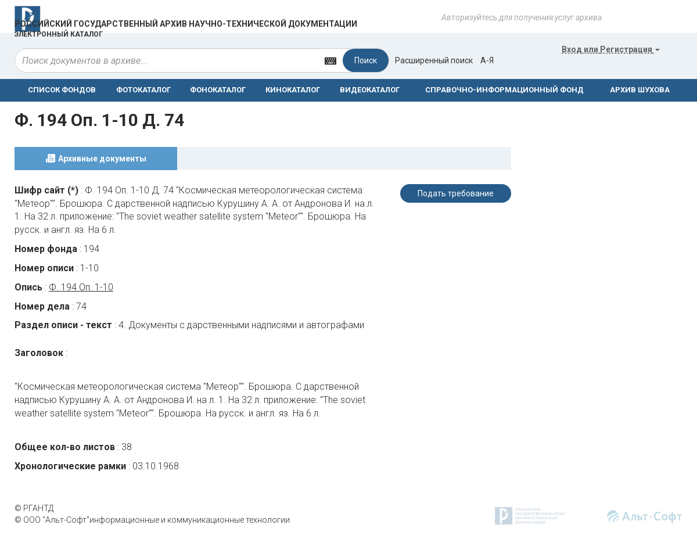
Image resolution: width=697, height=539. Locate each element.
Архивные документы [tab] (102, 158)
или (611, 49)
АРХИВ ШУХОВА (640, 89)
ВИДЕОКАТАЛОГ (370, 89)
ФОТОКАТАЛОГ (143, 89)
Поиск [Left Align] (365, 60)
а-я (487, 60)
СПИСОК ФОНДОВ (62, 89)
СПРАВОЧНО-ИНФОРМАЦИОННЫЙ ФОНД (504, 89)
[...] (166, 60)
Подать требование (456, 193)
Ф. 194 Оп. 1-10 (81, 287)
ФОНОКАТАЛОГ (218, 89)
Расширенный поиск (434, 60)
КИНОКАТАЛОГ (292, 89)
